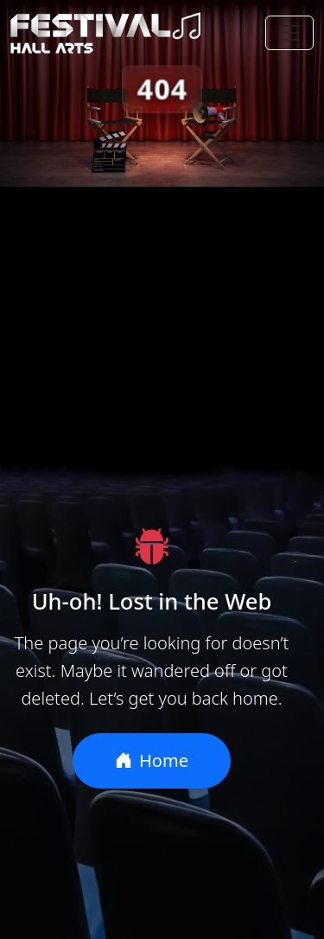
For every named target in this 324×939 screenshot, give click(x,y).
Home (151, 760)
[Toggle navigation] (289, 33)
